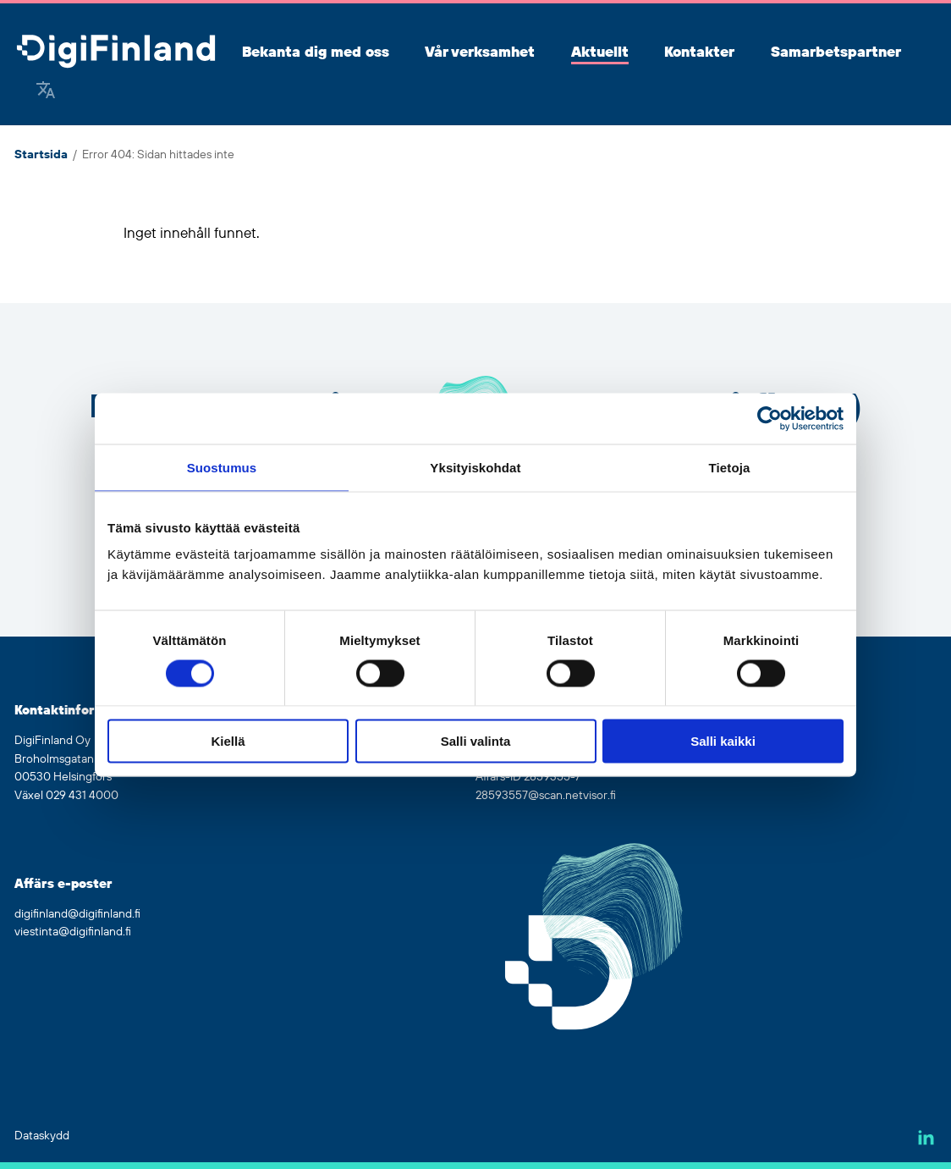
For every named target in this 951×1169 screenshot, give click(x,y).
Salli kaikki (723, 741)
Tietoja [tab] (729, 467)
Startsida (41, 155)
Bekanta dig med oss (315, 52)
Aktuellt (600, 52)
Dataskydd (41, 1136)
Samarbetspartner (836, 52)
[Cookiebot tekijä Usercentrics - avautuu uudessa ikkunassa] (769, 418)
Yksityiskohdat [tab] (475, 467)
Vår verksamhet (480, 52)
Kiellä (228, 741)
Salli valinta (476, 741)
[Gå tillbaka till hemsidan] (115, 53)
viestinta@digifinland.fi (72, 932)
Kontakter (699, 52)
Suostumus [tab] (222, 467)
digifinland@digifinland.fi (77, 914)
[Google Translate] (46, 92)
